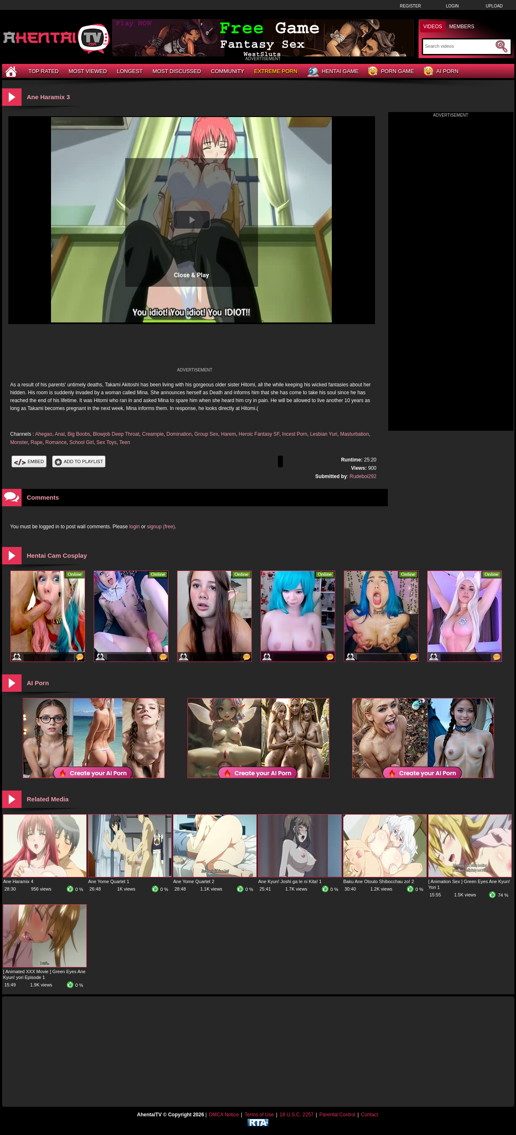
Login (452, 6)
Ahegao (43, 434)
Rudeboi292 (363, 476)
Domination (179, 434)
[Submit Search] (501, 46)
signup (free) (161, 527)
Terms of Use (259, 1115)
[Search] (459, 46)
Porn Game (391, 71)
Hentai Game (333, 72)
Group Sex (206, 434)
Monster (19, 442)
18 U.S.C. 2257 (297, 1115)
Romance (55, 442)
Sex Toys (107, 442)
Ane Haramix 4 (18, 881)
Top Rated (44, 71)
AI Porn (441, 71)
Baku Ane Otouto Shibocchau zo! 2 (378, 881)
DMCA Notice (224, 1115)
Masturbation (354, 434)
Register (410, 6)
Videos (433, 26)
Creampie (153, 434)
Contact (369, 1115)
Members (462, 26)
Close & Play (191, 275)
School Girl (81, 442)
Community (227, 71)
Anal (60, 434)
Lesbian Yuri (323, 434)
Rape (37, 442)
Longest (130, 71)
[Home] (12, 71)
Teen (124, 442)
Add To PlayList (79, 461)
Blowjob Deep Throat (116, 434)
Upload (494, 6)
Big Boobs (79, 434)
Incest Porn (294, 434)
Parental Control (337, 1115)
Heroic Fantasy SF (259, 434)
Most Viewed (87, 71)
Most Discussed (177, 71)
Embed (29, 461)
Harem (228, 434)
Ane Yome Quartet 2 (193, 881)
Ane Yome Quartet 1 (108, 881)
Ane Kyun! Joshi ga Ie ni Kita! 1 (290, 881)
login (134, 527)
